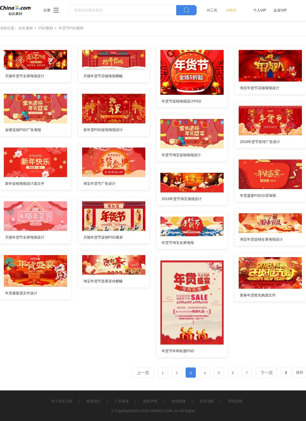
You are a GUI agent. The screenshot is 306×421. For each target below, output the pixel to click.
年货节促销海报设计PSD (181, 101)
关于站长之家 (61, 401)
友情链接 (178, 401)
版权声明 (150, 401)
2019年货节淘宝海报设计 (182, 199)
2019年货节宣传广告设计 (260, 142)
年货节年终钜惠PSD (178, 351)
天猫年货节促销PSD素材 (103, 237)
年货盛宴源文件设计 (21, 293)
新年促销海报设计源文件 (24, 183)
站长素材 (26, 28)
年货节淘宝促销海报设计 (181, 155)
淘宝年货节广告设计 (99, 183)
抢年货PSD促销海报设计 (103, 130)
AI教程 (231, 10)
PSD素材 (46, 28)
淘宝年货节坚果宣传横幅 (103, 281)
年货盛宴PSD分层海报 (258, 195)
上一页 (143, 373)
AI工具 (212, 10)
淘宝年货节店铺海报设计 (259, 88)
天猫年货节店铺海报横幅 (103, 76)
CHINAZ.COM (160, 411)
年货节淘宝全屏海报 (178, 243)
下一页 (267, 373)
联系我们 (93, 401)
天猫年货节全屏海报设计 (24, 76)
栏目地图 (207, 401)
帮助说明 (235, 401)
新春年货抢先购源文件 (258, 295)
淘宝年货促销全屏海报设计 (261, 239)
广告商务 (122, 401)
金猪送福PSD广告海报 (23, 130)
